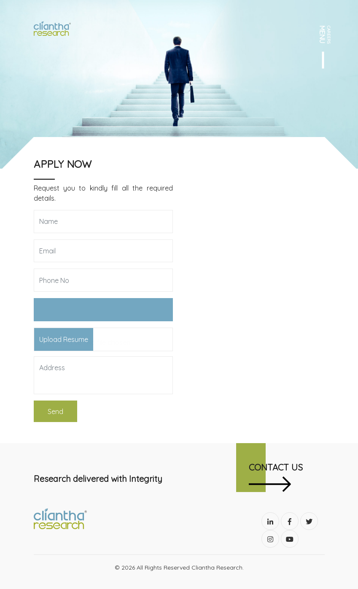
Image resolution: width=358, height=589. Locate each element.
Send (55, 411)
